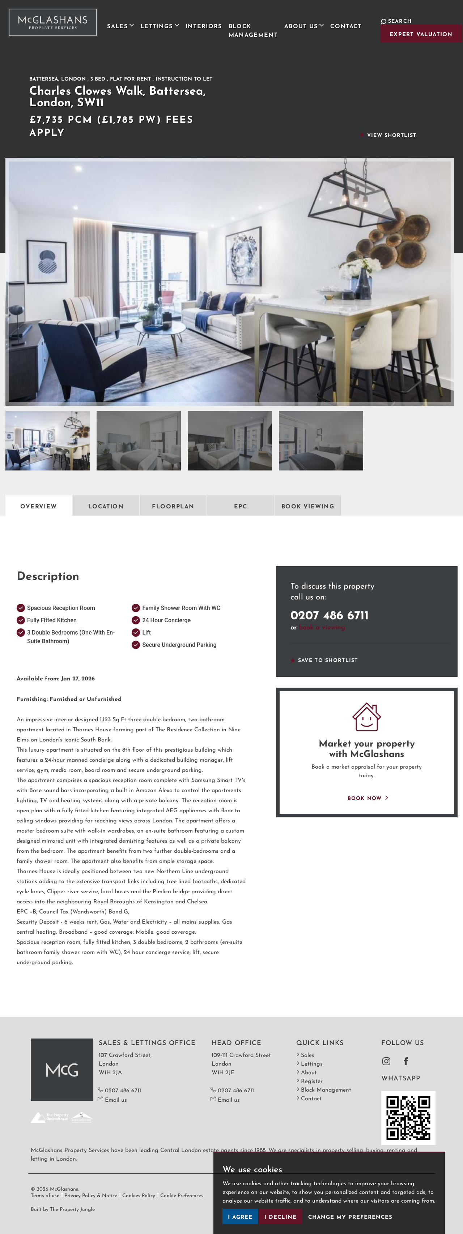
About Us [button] (300, 24)
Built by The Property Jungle (63, 1208)
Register (309, 1080)
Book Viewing (307, 505)
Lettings (309, 1063)
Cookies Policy (138, 1194)
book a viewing (322, 626)
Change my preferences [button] (350, 1216)
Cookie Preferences (181, 1194)
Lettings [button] (155, 24)
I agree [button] (240, 1216)
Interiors (200, 24)
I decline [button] (280, 1216)
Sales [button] (116, 24)
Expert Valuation (415, 33)
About (306, 1071)
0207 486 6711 (329, 613)
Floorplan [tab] (173, 505)
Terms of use (45, 1194)
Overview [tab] (38, 505)
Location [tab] (106, 505)
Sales (305, 1054)
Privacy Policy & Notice (90, 1194)
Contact (342, 24)
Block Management (249, 28)
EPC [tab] (240, 505)
